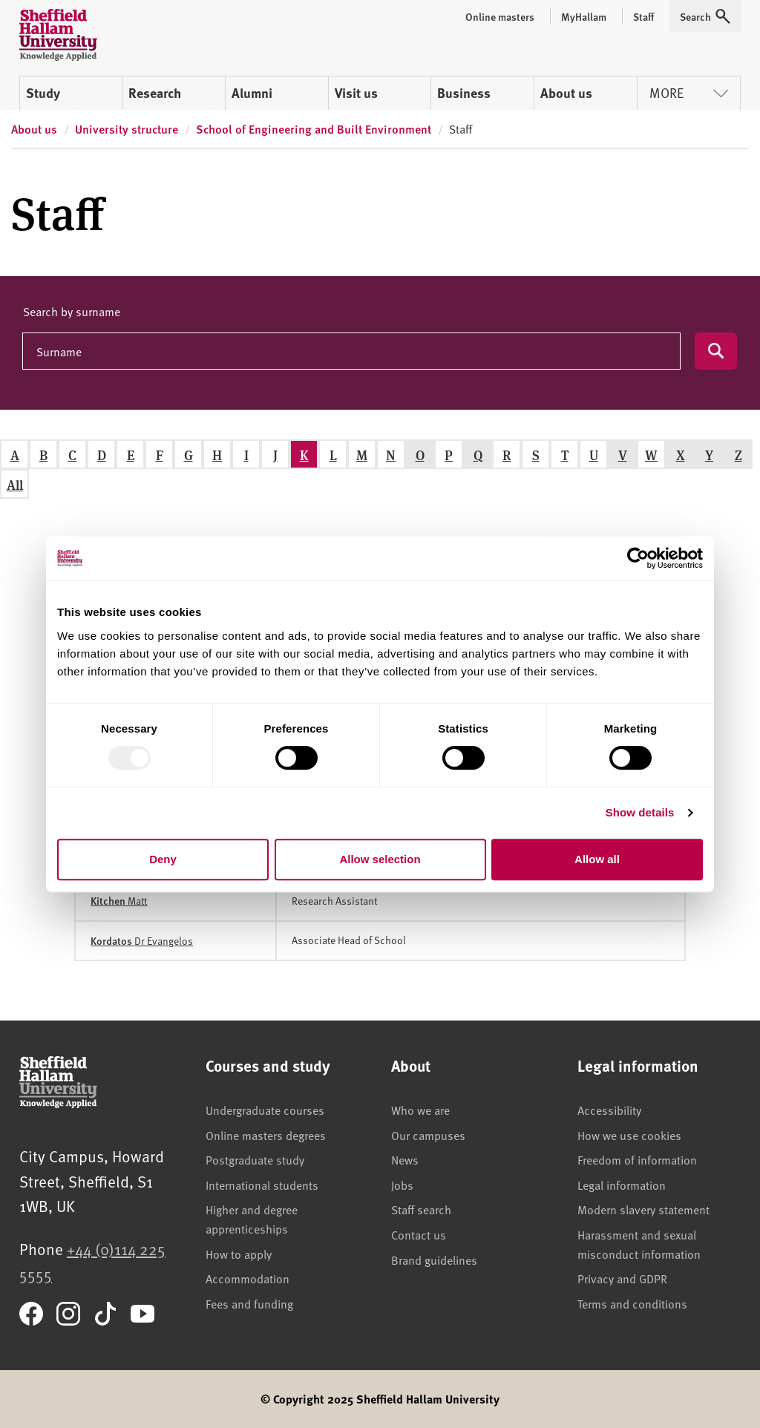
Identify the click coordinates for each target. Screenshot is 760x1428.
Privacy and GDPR (622, 1278)
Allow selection (379, 859)
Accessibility (609, 1109)
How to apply (239, 1253)
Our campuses (428, 1135)
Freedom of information (637, 1159)
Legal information (621, 1184)
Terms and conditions (632, 1303)
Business (464, 92)
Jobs (402, 1184)
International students (262, 1184)
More (688, 92)
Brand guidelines (434, 1259)
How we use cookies (629, 1135)
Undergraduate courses (265, 1109)
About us (566, 92)
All (15, 484)
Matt (119, 901)
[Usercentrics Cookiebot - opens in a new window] (638, 558)
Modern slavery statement (643, 1209)
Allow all (597, 859)
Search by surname (71, 311)
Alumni (252, 92)
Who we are (420, 1109)
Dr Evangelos (142, 941)
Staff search (421, 1209)
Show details (640, 812)
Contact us (418, 1234)
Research (154, 92)
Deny (163, 859)
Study (43, 92)
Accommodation (247, 1278)
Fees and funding (249, 1303)
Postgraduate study (255, 1159)
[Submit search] (716, 351)
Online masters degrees (266, 1135)
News (405, 1159)
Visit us (356, 92)
